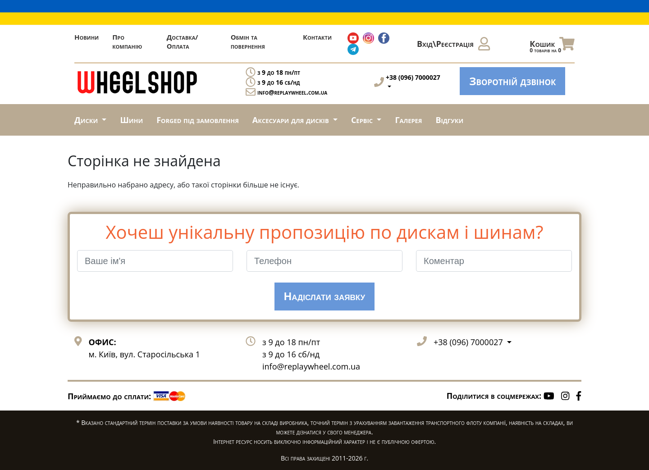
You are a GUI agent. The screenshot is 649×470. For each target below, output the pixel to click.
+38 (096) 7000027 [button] (469, 342)
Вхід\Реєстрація (453, 43)
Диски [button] (87, 119)
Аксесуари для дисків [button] (291, 119)
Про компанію (127, 41)
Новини (86, 36)
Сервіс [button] (363, 119)
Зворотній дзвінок (512, 80)
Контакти (317, 36)
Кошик (552, 46)
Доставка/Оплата (182, 41)
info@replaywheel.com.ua (292, 92)
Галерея (408, 119)
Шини (131, 119)
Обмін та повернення (248, 41)
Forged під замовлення (197, 119)
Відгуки (450, 119)
